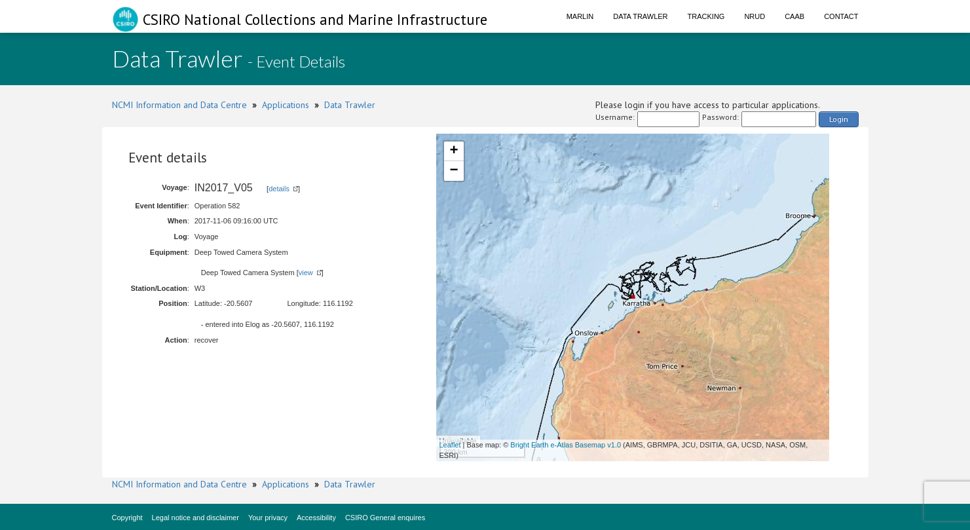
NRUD (754, 16)
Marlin (580, 16)
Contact (841, 16)
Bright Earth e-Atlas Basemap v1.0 (565, 445)
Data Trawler (640, 16)
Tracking (706, 16)
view (306, 272)
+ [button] (453, 151)
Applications (285, 105)
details (279, 189)
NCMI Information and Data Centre (179, 105)
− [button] (453, 171)
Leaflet (450, 445)
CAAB (794, 16)
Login (838, 119)
